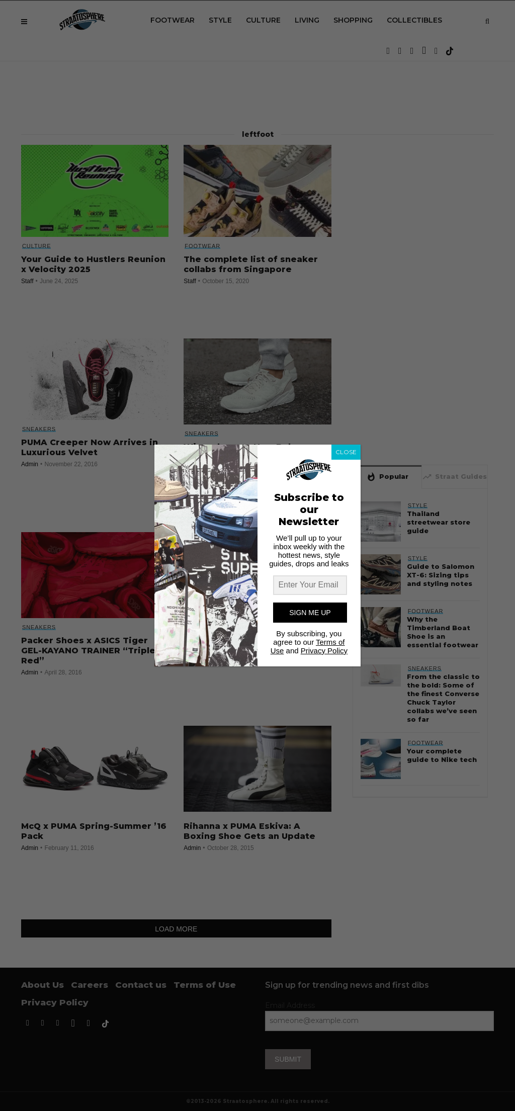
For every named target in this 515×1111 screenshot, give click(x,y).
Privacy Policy (324, 650)
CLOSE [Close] (346, 452)
